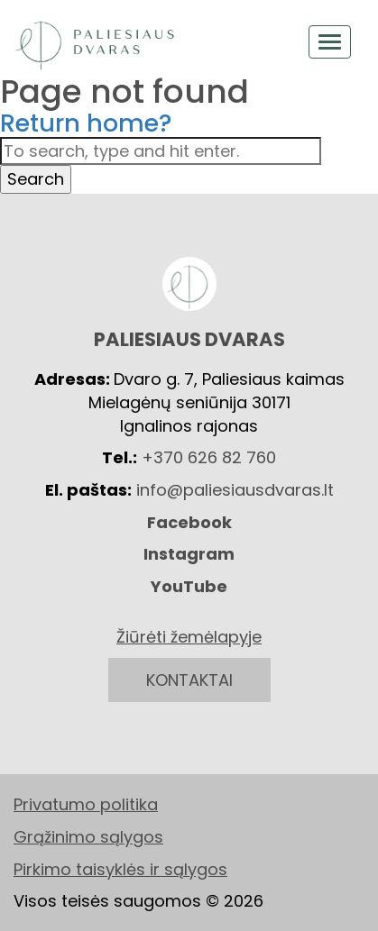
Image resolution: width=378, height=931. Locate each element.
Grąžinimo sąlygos (88, 837)
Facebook (189, 522)
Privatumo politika (86, 804)
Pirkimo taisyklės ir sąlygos (120, 869)
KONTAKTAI (189, 680)
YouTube (189, 586)
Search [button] (35, 179)
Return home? (86, 123)
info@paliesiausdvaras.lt (235, 490)
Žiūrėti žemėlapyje (189, 636)
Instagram (189, 554)
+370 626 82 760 (209, 457)
